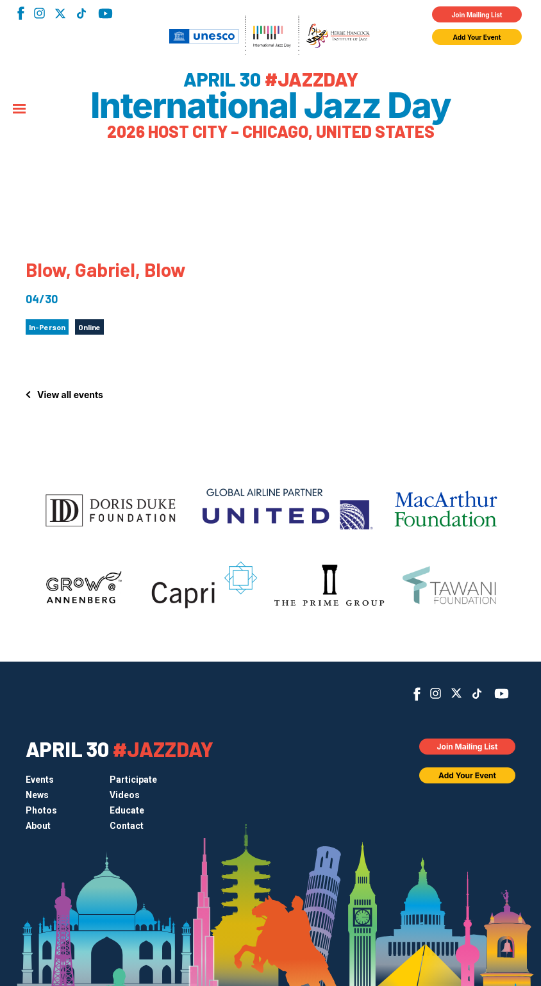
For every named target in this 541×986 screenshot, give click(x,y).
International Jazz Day (270, 105)
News (37, 795)
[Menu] (19, 110)
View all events (70, 394)
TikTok (81, 13)
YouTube (105, 13)
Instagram (39, 13)
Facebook (21, 13)
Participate (133, 779)
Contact (127, 826)
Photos (41, 810)
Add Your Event (477, 37)
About (38, 826)
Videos (125, 795)
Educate (127, 810)
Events (40, 779)
